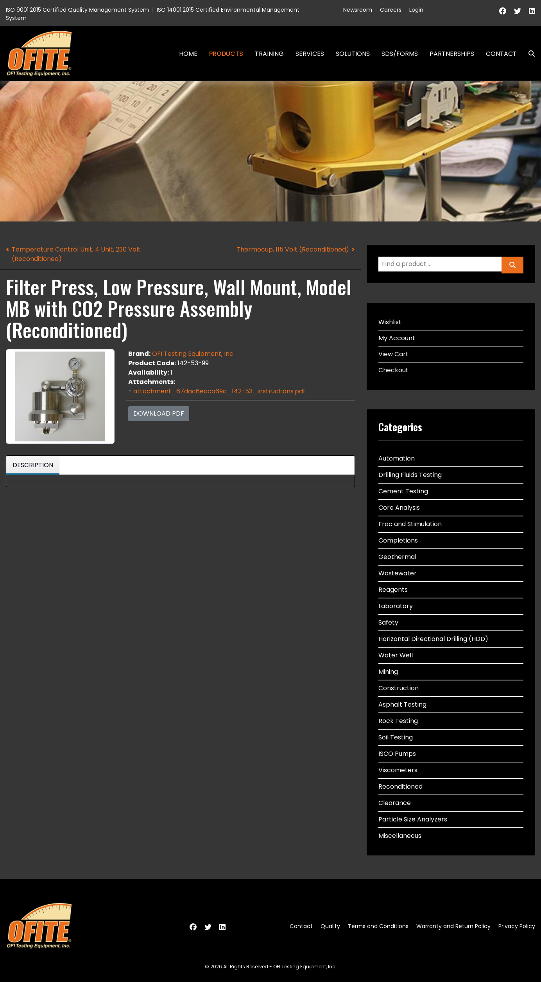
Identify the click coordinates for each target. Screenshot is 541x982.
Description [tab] (33, 465)
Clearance (394, 802)
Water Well (395, 655)
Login (416, 10)
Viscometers (397, 770)
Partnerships (452, 53)
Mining (388, 671)
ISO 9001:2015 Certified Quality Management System (77, 10)
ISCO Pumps (397, 753)
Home (188, 53)
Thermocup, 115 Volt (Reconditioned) (292, 249)
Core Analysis (399, 507)
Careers (390, 10)
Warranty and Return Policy (453, 926)
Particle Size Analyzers (412, 819)
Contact (501, 53)
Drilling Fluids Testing (410, 474)
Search (528, 53)
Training (269, 53)
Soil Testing (395, 737)
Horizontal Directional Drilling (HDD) (433, 638)
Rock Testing (398, 720)
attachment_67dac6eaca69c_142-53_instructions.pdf (219, 391)
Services (310, 53)
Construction (398, 688)
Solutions (353, 53)
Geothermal (397, 556)
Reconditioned (400, 786)
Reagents (393, 589)
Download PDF (158, 413)
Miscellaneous (399, 835)
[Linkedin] (532, 11)
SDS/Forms (400, 53)
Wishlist (389, 322)
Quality (330, 926)
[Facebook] (502, 11)
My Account (396, 338)
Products (226, 53)
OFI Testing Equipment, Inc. (193, 353)
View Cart (393, 354)
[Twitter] (517, 11)
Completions (398, 540)
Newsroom (357, 10)
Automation (396, 458)
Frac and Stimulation (410, 524)
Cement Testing (403, 491)
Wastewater (397, 573)
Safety (388, 622)
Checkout (393, 370)
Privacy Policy (516, 926)
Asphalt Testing (402, 704)
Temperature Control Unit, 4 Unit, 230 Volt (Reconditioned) (76, 254)
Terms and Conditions (378, 926)
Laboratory (395, 606)
